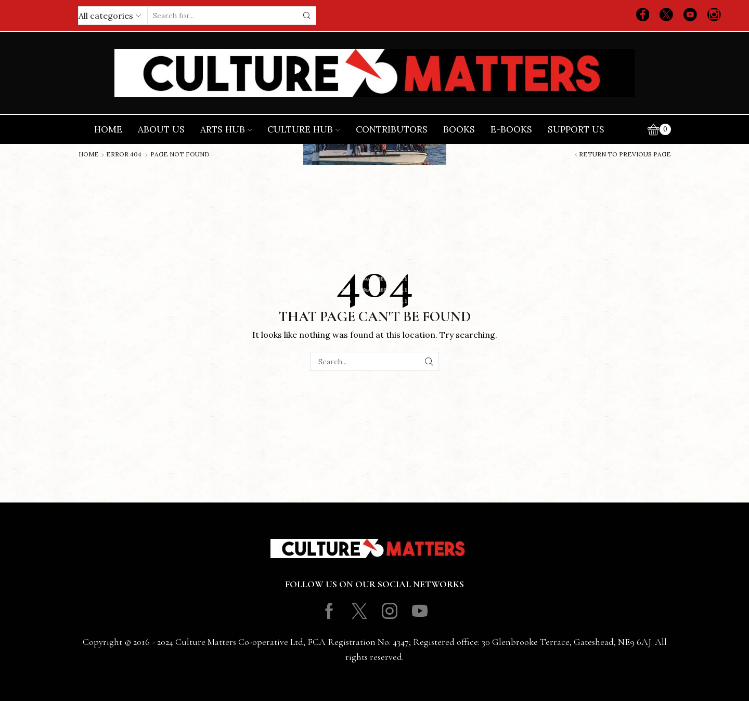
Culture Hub (303, 129)
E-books (511, 129)
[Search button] (307, 15)
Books (459, 129)
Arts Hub (226, 129)
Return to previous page (625, 154)
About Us (161, 129)
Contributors (392, 129)
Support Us (576, 129)
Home (108, 129)
